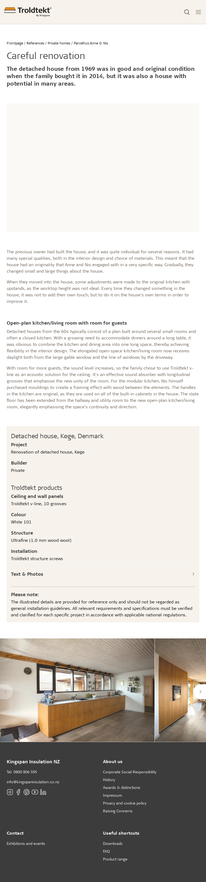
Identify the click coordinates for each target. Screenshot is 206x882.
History (109, 779)
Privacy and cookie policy (124, 803)
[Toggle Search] (187, 12)
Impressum (112, 795)
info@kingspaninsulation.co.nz (33, 781)
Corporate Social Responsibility (129, 771)
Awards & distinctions (121, 787)
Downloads (113, 843)
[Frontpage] (28, 12)
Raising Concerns (118, 810)
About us (113, 761)
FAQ (106, 851)
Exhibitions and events (26, 843)
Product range (115, 859)
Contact (15, 833)
